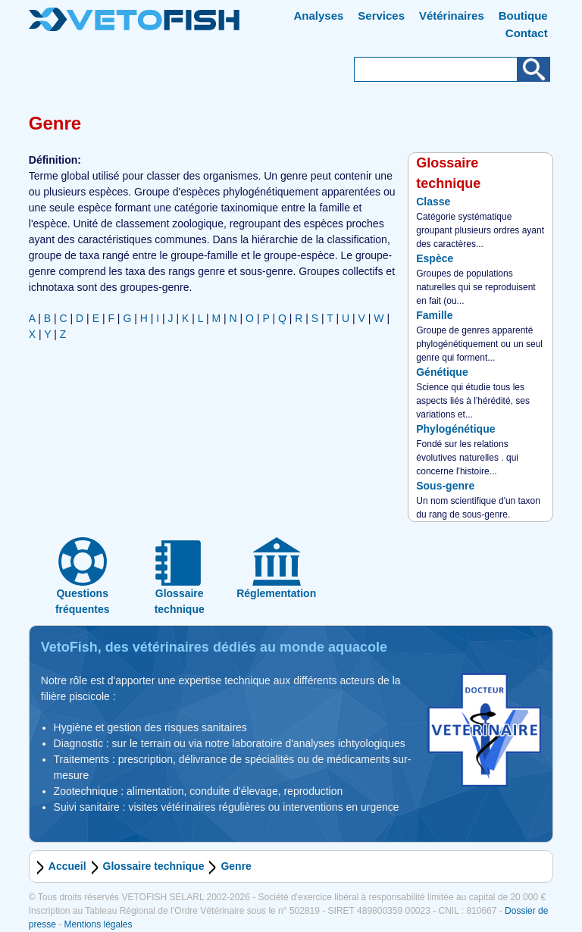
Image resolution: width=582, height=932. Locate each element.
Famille (434, 315)
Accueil (67, 866)
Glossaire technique (154, 866)
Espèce (434, 258)
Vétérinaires (451, 15)
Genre (236, 866)
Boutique (523, 15)
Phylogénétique (455, 429)
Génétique (442, 372)
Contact (526, 33)
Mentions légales (98, 924)
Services (381, 15)
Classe (433, 201)
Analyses (319, 15)
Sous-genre (445, 486)
